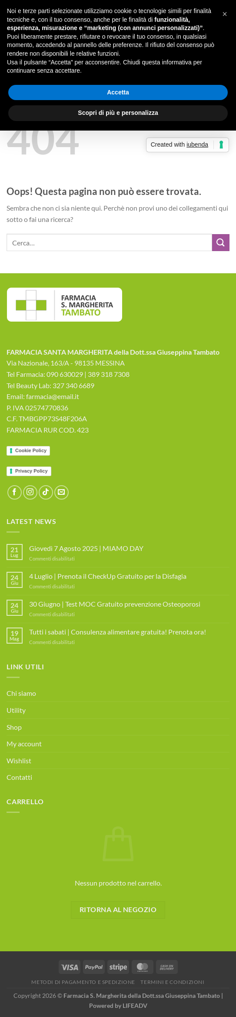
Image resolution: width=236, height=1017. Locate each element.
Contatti (19, 777)
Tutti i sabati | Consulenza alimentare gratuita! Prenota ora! (117, 632)
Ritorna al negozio (118, 909)
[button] (225, 14)
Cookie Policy (31, 450)
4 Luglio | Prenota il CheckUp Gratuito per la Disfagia (107, 576)
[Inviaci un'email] (61, 492)
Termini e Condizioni (172, 982)
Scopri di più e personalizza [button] (118, 112)
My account (24, 743)
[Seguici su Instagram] (30, 492)
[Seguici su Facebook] (14, 492)
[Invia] (220, 242)
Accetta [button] (118, 92)
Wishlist (19, 760)
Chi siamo (21, 693)
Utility (16, 710)
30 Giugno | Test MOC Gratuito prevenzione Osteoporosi (114, 604)
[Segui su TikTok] (46, 492)
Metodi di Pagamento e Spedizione (83, 982)
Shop (14, 727)
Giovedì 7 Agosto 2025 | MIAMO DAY (86, 548)
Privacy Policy (31, 470)
